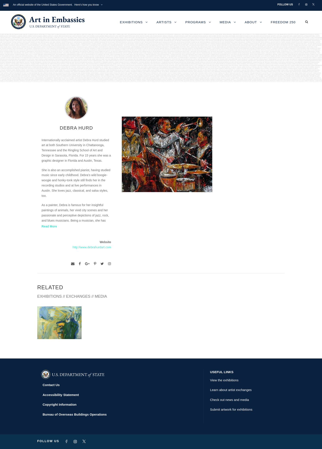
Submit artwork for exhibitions (231, 409)
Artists (164, 22)
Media (225, 22)
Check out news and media (229, 400)
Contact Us (51, 385)
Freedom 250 (283, 22)
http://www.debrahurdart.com (92, 247)
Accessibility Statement (61, 395)
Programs (195, 22)
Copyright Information (60, 404)
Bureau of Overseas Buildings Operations (75, 414)
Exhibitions (131, 22)
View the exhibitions (224, 380)
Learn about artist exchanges (231, 390)
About (251, 22)
